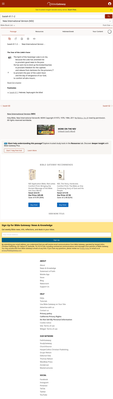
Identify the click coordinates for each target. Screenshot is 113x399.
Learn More (32, 150)
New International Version (18, 114)
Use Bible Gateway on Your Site (53, 304)
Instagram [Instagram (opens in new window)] (44, 382)
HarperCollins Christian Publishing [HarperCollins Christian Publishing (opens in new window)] (54, 349)
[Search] (108, 16)
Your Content (44, 31)
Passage (5, 31)
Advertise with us (47, 307)
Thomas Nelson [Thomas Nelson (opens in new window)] (46, 359)
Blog (42, 280)
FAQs (42, 298)
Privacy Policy (84, 248)
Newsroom (44, 283)
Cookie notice (45, 322)
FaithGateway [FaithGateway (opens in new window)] (45, 340)
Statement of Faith (47, 271)
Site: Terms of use (47, 326)
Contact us (44, 310)
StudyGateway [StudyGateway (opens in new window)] (46, 343)
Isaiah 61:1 (13, 92)
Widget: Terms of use (48, 329)
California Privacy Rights (50, 316)
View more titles (56, 213)
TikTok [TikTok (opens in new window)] (42, 388)
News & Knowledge (48, 268)
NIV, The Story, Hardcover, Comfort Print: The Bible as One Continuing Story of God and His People (70, 187)
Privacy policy (46, 313)
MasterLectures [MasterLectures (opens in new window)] (46, 368)
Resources (16, 31)
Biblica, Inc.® (82, 118)
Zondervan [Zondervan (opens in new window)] (44, 365)
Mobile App (44, 274)
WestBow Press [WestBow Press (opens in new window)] (46, 362)
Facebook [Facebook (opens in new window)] (44, 379)
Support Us (44, 286)
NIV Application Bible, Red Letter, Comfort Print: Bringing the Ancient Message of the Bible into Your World (41, 187)
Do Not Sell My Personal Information (56, 319)
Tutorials (43, 301)
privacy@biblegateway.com (11, 250)
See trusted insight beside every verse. (56, 9)
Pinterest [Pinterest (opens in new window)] (43, 385)
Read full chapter (14, 83)
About (42, 265)
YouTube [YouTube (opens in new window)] (43, 395)
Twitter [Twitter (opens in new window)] (43, 391)
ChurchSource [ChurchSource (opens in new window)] (46, 346)
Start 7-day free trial (14, 150)
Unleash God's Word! (66, 131)
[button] (109, 3)
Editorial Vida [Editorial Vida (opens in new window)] (45, 355)
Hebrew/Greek (29, 31)
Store (42, 277)
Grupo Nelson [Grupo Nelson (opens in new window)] (45, 352)
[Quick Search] (53, 16)
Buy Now (34, 205)
